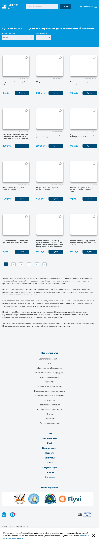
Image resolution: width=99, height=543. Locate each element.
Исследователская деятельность (49, 391)
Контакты (50, 477)
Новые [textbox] (5, 37)
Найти (65, 7)
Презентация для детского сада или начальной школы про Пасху (15, 242)
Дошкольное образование (49, 368)
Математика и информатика (49, 386)
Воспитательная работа (49, 359)
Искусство (49, 382)
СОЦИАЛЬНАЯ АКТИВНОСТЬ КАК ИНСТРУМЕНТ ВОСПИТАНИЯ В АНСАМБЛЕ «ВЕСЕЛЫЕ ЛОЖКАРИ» (15, 137)
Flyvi (49, 443)
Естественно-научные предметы (49, 372)
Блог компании (49, 438)
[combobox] (18, 37)
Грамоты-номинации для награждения (79, 83)
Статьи (49, 414)
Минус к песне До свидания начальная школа (13, 189)
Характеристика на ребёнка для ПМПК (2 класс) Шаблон (82, 136)
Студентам (49, 418)
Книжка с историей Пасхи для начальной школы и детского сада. (81, 190)
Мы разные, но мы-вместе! (46, 82)
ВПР (49, 363)
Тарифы (49, 472)
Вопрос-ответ (49, 448)
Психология (49, 400)
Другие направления (49, 423)
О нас (49, 433)
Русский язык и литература (49, 409)
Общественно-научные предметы (49, 395)
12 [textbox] (37, 37)
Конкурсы (50, 457)
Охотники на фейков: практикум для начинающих (48, 136)
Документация (49, 467)
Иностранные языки (49, 377)
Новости (49, 453)
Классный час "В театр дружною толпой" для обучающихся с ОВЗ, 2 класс (83, 243)
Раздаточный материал (49, 405)
